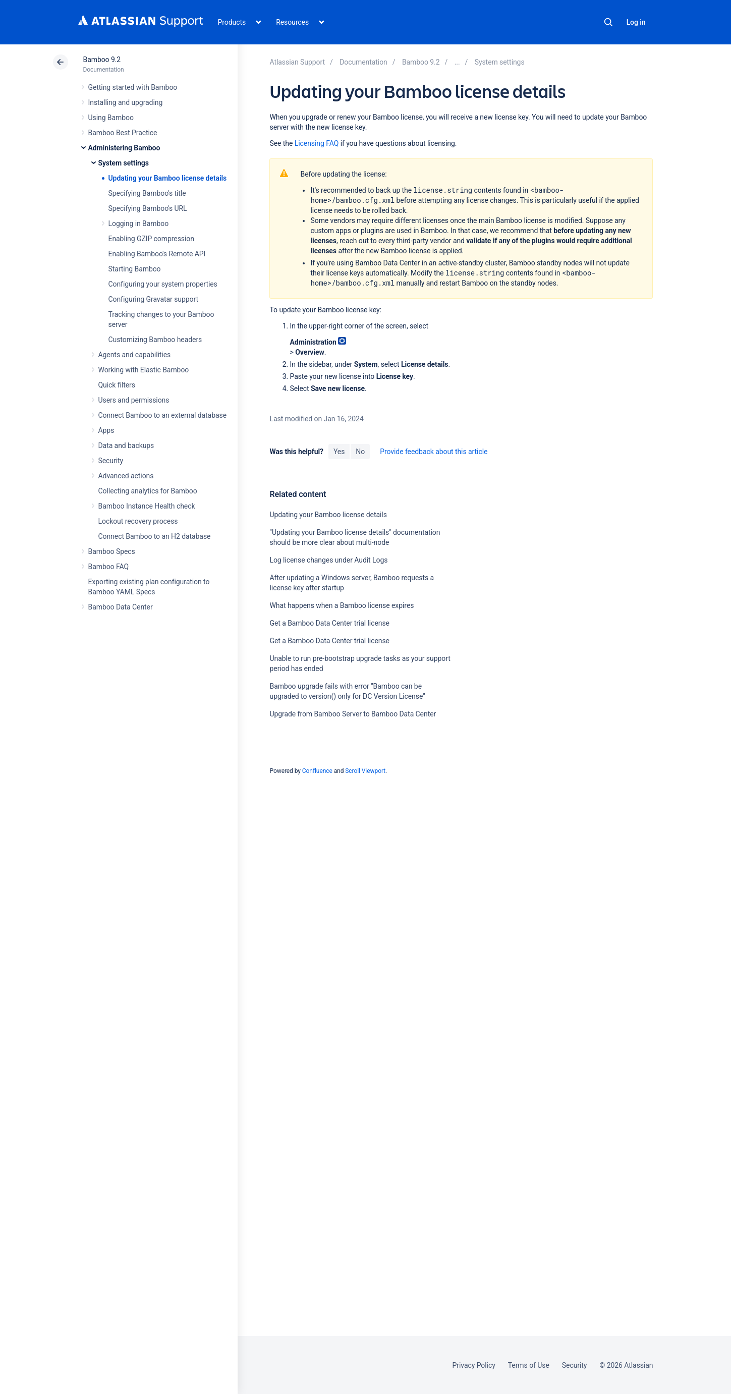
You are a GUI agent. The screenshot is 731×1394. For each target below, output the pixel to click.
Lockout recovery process (138, 521)
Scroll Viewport (365, 770)
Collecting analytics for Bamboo (147, 491)
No (360, 452)
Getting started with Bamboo (133, 87)
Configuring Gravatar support (153, 299)
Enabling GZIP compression (151, 239)
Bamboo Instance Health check (146, 506)
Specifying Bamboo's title (147, 193)
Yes (339, 452)
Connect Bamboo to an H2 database (154, 536)
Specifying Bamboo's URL (147, 208)
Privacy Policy (474, 1365)
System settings (123, 163)
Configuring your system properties (162, 284)
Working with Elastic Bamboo (143, 370)
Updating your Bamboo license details (167, 178)
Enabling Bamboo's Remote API (157, 254)
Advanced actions (126, 476)
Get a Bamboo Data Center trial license (329, 623)
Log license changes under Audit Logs (328, 560)
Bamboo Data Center (120, 607)
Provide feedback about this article (433, 452)
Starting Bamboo (134, 269)
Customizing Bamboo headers (155, 340)
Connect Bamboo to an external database (162, 415)
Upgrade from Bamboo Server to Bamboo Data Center (352, 714)
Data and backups (126, 445)
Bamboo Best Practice (122, 133)
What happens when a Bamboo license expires (341, 605)
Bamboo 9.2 (102, 59)
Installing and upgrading (125, 102)
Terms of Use (528, 1365)
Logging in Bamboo (138, 223)
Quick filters (116, 385)
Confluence (317, 770)
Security (111, 461)
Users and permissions (134, 400)
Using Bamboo (111, 118)
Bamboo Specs (111, 551)
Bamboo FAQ (108, 567)
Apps (106, 430)
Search (608, 22)
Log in (636, 22)
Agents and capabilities (134, 355)
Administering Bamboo (124, 148)
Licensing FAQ (317, 143)
